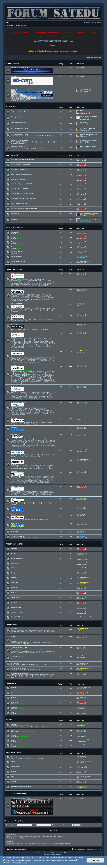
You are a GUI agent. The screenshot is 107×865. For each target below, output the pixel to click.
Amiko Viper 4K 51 (33, 468)
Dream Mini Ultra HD (18, 558)
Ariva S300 (34, 284)
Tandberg (38, 631)
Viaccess (40, 630)
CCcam (24, 674)
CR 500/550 (19, 308)
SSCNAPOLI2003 (84, 776)
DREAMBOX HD (16, 351)
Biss (50, 630)
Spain (13, 762)
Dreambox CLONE (26, 362)
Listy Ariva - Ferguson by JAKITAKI (22, 159)
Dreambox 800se (20, 359)
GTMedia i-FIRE (46, 346)
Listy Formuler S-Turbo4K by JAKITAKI (24, 208)
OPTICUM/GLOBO (17, 471)
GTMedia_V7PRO (39, 340)
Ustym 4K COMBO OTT (40, 412)
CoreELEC (14, 578)
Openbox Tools (22, 300)
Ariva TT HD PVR (25, 284)
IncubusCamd (43, 674)
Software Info (30, 758)
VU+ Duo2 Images (31, 395)
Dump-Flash (27, 537)
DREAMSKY (15, 523)
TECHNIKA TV (11, 683)
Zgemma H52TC (25, 375)
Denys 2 (26, 410)
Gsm (12, 730)
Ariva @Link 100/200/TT (45, 284)
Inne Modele (19, 480)
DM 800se (36, 362)
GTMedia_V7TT (29, 340)
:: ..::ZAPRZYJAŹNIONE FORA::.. (17, 794)
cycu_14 (82, 332)
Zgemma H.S (41, 371)
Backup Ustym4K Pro (20, 413)
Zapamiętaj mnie (68, 824)
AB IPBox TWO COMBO (42, 329)
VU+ (12, 386)
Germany (14, 757)
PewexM (19, 528)
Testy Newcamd (35, 642)
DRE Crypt (45, 631)
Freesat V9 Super (41, 345)
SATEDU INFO (11, 107)
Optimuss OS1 (28, 439)
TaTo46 (24, 648)
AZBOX (13, 515)
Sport (13, 740)
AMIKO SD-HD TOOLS (46, 468)
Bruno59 (19, 278)
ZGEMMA (14, 365)
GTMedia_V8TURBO (30, 343)
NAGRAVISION (25, 664)
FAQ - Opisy (37, 456)
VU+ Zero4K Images (21, 397)
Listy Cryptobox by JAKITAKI (20, 164)
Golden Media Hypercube (31, 492)
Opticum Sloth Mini (29, 482)
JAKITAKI (85, 90)
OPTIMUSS (19, 439)
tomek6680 (83, 449)
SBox (51, 674)
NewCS (17, 676)
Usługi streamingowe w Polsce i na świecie (27, 650)
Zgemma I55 (37, 381)
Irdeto (45, 630)
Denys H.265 (20, 408)
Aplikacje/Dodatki (17, 612)
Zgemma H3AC (15, 374)
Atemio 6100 (28, 503)
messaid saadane (84, 761)
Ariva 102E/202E (29, 280)
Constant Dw (30, 631)
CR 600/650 (27, 308)
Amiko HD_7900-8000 (22, 465)
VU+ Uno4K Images (36, 393)
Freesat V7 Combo (30, 338)
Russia (13, 781)
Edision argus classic (30, 444)
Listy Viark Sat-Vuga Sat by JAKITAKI (23, 198)
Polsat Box (30, 135)
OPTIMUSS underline (41, 440)
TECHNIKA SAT (11, 624)
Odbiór (50, 142)
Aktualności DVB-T (30, 142)
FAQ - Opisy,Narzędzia (30, 285)
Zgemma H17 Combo (85, 89)
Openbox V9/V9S (37, 299)
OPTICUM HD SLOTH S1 (43, 482)
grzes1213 (82, 256)
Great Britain (15, 766)
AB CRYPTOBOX (16, 304)
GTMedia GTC (19, 346)
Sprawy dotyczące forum (19, 117)
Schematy (19, 537)
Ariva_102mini (39, 280)
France (13, 771)
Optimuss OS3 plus (28, 440)
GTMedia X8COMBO (29, 345)
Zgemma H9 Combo (26, 380)
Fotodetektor (20, 660)
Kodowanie (14, 663)
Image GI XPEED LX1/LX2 (18, 493)
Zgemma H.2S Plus (39, 373)
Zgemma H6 (18, 376)
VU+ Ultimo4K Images (39, 396)
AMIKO (13, 459)
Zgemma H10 (37, 380)
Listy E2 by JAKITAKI (18, 179)
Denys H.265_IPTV (40, 408)
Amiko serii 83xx (44, 465)
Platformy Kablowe (21, 148)
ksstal (81, 707)
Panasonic (14, 702)
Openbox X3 (45, 296)
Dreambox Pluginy (17, 252)
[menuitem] (8, 22)
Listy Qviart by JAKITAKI (19, 203)
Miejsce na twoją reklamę (19, 67)
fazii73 (31, 370)
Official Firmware (16, 607)
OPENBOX (14, 289)
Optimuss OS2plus (16, 440)
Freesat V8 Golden (37, 341)
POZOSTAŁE (15, 531)
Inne (26, 143)
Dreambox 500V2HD (33, 357)
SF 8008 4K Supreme (37, 422)
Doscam (28, 676)
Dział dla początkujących (19, 122)
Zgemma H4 (35, 374)
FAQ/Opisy (43, 310)
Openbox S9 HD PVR (17, 295)
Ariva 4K (20, 285)
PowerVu (23, 631)
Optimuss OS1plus (38, 439)
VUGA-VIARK (15, 450)
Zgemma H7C (35, 376)
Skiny (13, 237)
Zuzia (84, 147)
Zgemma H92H (26, 379)
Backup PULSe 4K (38, 319)
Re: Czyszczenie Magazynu (87, 128)
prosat (25, 253)
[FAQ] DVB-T (20, 142)
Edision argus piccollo (43, 444)
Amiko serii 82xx (34, 465)
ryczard (82, 514)
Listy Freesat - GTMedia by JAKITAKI (23, 174)
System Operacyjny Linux (23, 726)
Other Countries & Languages (21, 786)
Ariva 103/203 (48, 280)
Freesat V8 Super (48, 341)
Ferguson (14, 707)
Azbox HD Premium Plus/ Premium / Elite (27, 519)
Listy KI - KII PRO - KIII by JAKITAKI (22, 194)
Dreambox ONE (49, 360)
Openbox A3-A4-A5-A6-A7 (34, 297)
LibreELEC (14, 582)
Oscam (18, 674)
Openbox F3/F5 (28, 296)
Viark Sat (34, 454)
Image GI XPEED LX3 (33, 493)
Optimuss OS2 (49, 439)
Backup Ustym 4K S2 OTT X (34, 413)
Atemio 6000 (20, 503)
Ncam (36, 674)
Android (14, 735)
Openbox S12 (37, 295)
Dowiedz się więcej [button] (20, 863)
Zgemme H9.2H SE (37, 379)
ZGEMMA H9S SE (34, 378)
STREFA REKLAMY (13, 63)
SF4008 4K (19, 422)
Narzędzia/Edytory (17, 617)
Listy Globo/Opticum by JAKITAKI (22, 184)
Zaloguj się (9, 821)
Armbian (14, 602)
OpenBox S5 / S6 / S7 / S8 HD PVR (44, 294)
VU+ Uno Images (25, 393)
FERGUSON (15, 273)
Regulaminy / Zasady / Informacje (22, 111)
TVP (46, 135)
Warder (82, 427)
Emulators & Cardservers (19, 673)
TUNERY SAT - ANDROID (15, 544)
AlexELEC (14, 587)
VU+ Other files (33, 398)
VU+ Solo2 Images (32, 392)
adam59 (19, 233)
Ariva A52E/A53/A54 (22, 279)
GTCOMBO (37, 346)
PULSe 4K (14, 314)
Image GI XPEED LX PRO (43, 495)
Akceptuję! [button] (95, 860)
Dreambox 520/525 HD (46, 357)
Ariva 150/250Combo (34, 282)
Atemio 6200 (37, 503)
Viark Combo (42, 454)
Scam (23, 676)
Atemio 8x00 (45, 503)
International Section (13, 752)
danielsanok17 (84, 740)
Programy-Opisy (45, 537)
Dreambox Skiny (16, 256)
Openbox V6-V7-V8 (25, 299)
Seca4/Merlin (45, 664)
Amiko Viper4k (22, 468)
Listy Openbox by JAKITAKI (20, 189)
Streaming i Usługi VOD (19, 647)
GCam (46, 676)
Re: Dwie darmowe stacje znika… (89, 140)
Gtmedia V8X (18, 345)
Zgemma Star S (20, 371)
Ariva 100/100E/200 (34, 279)
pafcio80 (27, 407)
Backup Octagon (32, 424)
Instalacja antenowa (42, 142)
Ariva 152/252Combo (47, 282)
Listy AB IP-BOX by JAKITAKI (21, 169)
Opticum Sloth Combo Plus (44, 480)
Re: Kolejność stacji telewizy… (88, 219)
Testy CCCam (45, 642)
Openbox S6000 (47, 297)
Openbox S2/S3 (29, 294)
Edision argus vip (44, 445)
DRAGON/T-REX (38, 669)
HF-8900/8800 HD (43, 285)
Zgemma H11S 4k (47, 380)
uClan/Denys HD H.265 (18, 402)
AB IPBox (14, 324)
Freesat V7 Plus (19, 340)
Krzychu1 (20, 641)
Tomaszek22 (83, 663)
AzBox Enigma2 (43, 519)
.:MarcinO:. (83, 498)
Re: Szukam (83, 122)
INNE (13, 568)
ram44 (68, 843)
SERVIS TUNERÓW (17, 536)
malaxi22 (82, 756)
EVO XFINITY (15, 563)
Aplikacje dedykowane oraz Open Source (31, 651)
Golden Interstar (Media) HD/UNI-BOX (26, 491)
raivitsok (82, 303)
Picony (13, 247)
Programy (19, 642)
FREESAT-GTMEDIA (17, 332)
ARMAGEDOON (84, 687)
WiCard (34, 676)
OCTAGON (14, 418)
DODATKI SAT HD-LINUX (15, 228)
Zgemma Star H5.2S (36, 375)
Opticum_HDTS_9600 (41, 476)
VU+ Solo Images (21, 392)
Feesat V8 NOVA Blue (44, 342)
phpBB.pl (61, 854)
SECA (18, 664)
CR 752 (28, 310)
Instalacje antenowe (17, 656)
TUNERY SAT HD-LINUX (14, 269)
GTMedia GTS (28, 346)
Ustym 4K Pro (34, 410)
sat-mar (24, 100)
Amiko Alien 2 (33, 467)
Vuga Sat (19, 454)
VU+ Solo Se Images (44, 392)
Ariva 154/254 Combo (29, 283)
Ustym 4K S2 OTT (44, 410)
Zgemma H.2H (49, 373)
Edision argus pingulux (32, 445)
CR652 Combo (44, 308)
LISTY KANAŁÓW (12, 155)
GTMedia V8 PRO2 (16, 342)
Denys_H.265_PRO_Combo (30, 409)
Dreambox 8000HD (38, 360)
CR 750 (22, 310)
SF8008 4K (27, 422)
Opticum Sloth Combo (30, 480)
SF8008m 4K (48, 422)
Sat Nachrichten (20, 758)
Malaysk (14, 573)
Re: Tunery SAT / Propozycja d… (89, 116)
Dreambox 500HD (21, 357)
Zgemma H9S (24, 378)
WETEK (13, 553)
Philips (13, 697)
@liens (81, 324)
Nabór (81, 110)
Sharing (13, 636)
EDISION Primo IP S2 (26, 442)
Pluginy (13, 242)
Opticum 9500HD (30, 476)
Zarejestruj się (20, 821)
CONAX (33, 664)
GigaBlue (14, 427)
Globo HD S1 (20, 476)
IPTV (49, 310)
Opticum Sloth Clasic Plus (29, 481)
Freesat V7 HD (20, 338)
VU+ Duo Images (21, 395)
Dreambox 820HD (43, 359)
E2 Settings (15, 213)
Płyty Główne (35, 537)
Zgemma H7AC (45, 376)
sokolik (82, 730)
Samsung (14, 687)
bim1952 (85, 118)
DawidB (27, 370)
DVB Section (20, 669)
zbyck (81, 536)
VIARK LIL (28, 456)
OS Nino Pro (38, 441)
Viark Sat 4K (21, 456)
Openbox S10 (28, 295)
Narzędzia (14, 232)
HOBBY (9, 720)
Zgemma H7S (26, 376)
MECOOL (14, 548)
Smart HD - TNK (39, 135)
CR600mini (35, 308)
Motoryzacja (15, 745)
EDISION (14, 434)
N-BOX (13, 507)
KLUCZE (14, 629)
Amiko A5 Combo (43, 467)
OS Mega (46, 441)
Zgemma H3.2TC (26, 374)
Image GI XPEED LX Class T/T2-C (26, 495)
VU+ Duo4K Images (43, 395)
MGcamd (41, 676)
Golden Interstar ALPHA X (46, 492)
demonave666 (26, 725)
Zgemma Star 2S (31, 371)
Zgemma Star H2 (18, 373)
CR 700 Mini (15, 310)
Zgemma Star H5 (45, 374)
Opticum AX (31, 479)
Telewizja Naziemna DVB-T (20, 140)
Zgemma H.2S (28, 373)
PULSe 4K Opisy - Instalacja (23, 320)
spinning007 (83, 692)
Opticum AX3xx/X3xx (41, 479)
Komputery (14, 724)
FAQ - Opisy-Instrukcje (22, 398)
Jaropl (20, 725)
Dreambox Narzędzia (18, 261)
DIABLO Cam (28, 669)
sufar (18, 86)
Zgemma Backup (26, 383)
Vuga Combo (26, 454)
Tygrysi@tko (83, 724)
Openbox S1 (20, 294)
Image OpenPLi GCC (34, 397)
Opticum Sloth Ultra (43, 481)
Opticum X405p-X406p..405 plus (28, 477)
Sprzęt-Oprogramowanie (34, 148)
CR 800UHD (35, 310)
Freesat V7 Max (41, 338)
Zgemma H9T (47, 379)
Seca (26, 630)
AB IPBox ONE (20, 329)
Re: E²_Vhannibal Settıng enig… (89, 213)
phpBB (50, 852)
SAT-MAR (14, 89)
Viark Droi (49, 454)
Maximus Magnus (84, 616)
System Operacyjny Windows (39, 726)
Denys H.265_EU (29, 408)
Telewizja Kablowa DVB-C (19, 146)
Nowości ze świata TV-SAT (19, 134)
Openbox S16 (46, 295)
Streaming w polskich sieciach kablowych (29, 652)
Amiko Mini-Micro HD (23, 467)
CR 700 (52, 308)
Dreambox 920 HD (26, 360)
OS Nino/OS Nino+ (27, 441)
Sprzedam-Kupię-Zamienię (20, 128)
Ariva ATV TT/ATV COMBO (43, 283)
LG (12, 692)
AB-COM (14, 76)
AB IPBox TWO (30, 329)
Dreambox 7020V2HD (28, 358)
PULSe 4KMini (27, 319)
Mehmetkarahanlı (88, 214)
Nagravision (19, 630)
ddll (31, 407)
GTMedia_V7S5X (26, 341)
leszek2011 (21, 370)
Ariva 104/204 (23, 282)
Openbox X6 (22, 297)
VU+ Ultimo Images (27, 396)
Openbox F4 (37, 296)
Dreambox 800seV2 (32, 359)
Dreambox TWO (16, 362)
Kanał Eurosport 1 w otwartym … (89, 146)
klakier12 (82, 697)
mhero (81, 735)
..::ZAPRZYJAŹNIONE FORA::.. (21, 798)
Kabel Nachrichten (40, 758)
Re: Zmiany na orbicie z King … (88, 134)
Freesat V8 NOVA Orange (30, 342)
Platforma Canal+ (21, 135)
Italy (12, 776)
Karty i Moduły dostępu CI (19, 668)
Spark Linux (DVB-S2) (39, 442)
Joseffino (82, 567)
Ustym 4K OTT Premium (25, 412)
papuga (19, 337)
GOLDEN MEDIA (16, 486)
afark (81, 531)
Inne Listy (14, 219)
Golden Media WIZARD (44, 491)
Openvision (15, 597)
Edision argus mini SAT (24, 446)
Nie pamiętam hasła (57, 824)
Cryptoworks (32, 630)
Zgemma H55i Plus (47, 381)
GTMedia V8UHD (42, 343)
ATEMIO (13, 498)
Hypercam (30, 674)
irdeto (85, 123)
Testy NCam (26, 642)
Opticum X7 (41, 477)
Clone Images (45, 397)
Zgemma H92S (44, 378)
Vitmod (13, 592)
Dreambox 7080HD (40, 358)
